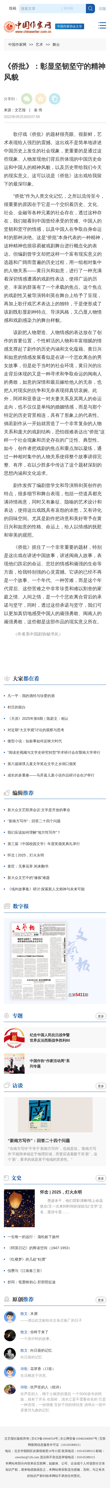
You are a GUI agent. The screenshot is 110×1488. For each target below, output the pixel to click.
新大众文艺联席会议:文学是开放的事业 (39, 810)
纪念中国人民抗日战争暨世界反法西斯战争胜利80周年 (50, 1038)
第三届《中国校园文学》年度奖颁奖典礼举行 (44, 844)
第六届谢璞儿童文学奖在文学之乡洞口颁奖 (42, 764)
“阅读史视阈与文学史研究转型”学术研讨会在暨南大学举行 (54, 752)
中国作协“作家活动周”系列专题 (50, 1063)
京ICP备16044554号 (44, 1438)
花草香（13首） (43, 1369)
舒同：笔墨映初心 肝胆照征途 (32, 1282)
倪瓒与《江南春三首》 (26, 1271)
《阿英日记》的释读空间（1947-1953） (40, 1248)
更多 (101, 1016)
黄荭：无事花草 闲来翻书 (28, 866)
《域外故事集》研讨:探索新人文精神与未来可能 (46, 889)
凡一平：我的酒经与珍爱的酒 (31, 696)
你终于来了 (39, 1332)
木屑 (34, 1314)
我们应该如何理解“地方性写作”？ (34, 832)
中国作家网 (17, 44)
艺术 (39, 44)
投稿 (12, 8)
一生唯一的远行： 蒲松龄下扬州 (33, 1237)
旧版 (102, 9)
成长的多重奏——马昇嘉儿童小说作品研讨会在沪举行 (51, 775)
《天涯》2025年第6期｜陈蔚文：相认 (38, 718)
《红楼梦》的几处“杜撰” (27, 1259)
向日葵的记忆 (41, 1350)
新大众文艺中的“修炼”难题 (29, 878)
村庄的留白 (17, 707)
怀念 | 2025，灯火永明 (26, 855)
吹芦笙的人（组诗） (46, 1387)
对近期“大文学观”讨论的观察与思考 (36, 730)
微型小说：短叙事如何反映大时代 (35, 741)
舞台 (56, 44)
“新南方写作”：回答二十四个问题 (34, 821)
